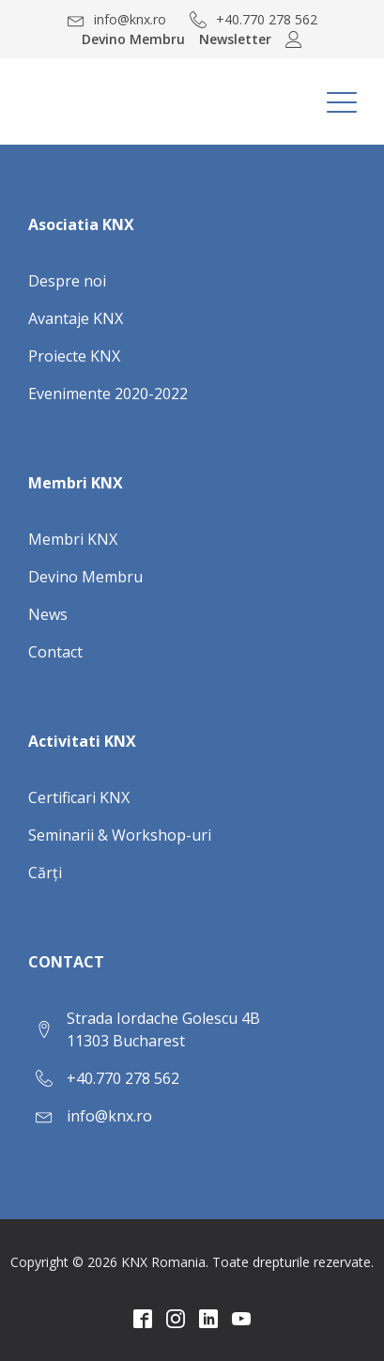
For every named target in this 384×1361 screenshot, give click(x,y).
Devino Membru (133, 39)
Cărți (45, 872)
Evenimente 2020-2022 (108, 393)
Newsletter (235, 39)
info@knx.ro (109, 1116)
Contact (55, 652)
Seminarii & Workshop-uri (119, 835)
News (48, 614)
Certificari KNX (79, 797)
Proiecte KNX (74, 356)
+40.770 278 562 (123, 1078)
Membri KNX (72, 539)
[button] (117, 19)
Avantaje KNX (75, 318)
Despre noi (67, 281)
